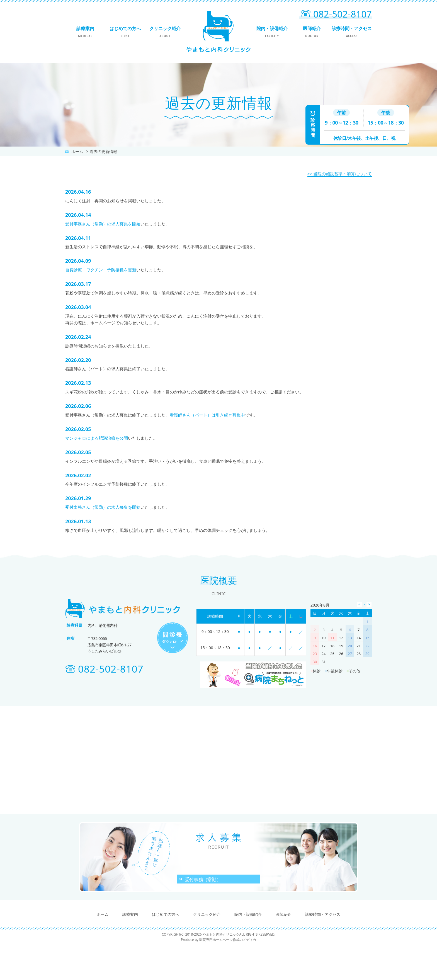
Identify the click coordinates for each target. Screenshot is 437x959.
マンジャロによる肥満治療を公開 (96, 438)
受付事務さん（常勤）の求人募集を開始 (102, 224)
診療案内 (85, 31)
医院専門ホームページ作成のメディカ (227, 953)
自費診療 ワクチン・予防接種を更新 (100, 269)
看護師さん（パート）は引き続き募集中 (207, 415)
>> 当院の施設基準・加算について (339, 173)
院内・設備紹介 (272, 31)
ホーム (77, 151)
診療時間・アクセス (352, 31)
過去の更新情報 (103, 151)
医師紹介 (312, 31)
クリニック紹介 (165, 31)
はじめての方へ (125, 31)
